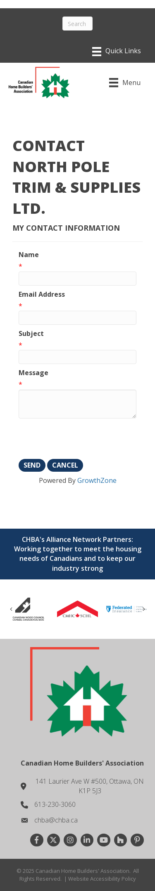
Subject (31, 333)
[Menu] (116, 51)
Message (33, 372)
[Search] (77, 24)
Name (29, 254)
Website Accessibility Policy (102, 878)
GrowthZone (97, 480)
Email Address (42, 294)
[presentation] (81, 439)
